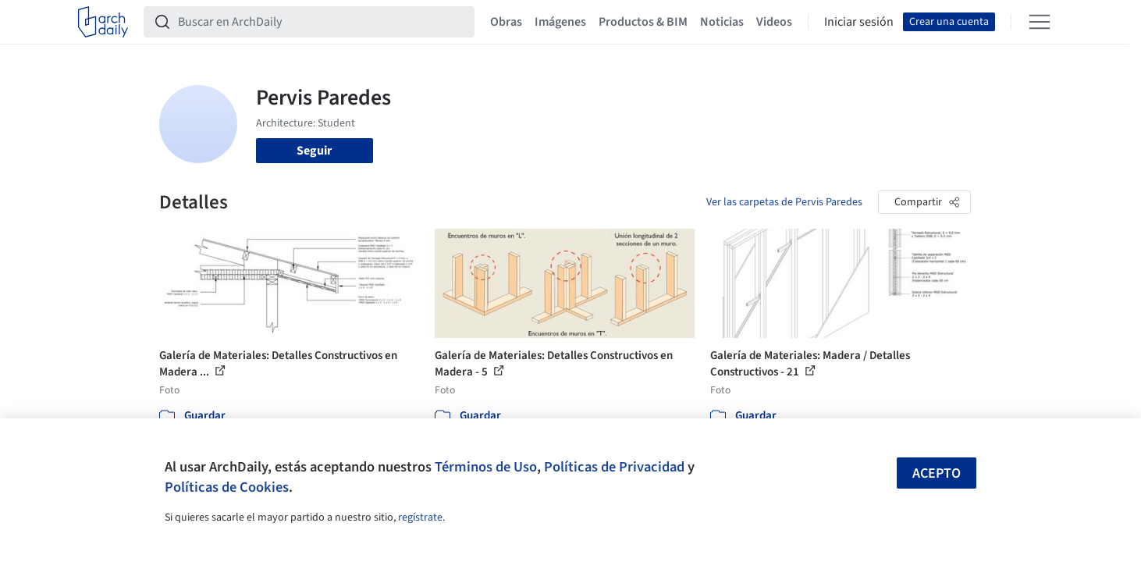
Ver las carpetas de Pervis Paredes (784, 202)
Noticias (722, 21)
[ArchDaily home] (103, 21)
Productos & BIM (643, 21)
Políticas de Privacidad (614, 467)
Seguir (314, 150)
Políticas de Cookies (227, 487)
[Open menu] (1039, 21)
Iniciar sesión (859, 21)
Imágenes (560, 21)
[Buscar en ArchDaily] (321, 21)
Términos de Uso (486, 467)
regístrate (420, 517)
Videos (774, 21)
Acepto (936, 473)
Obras (506, 21)
